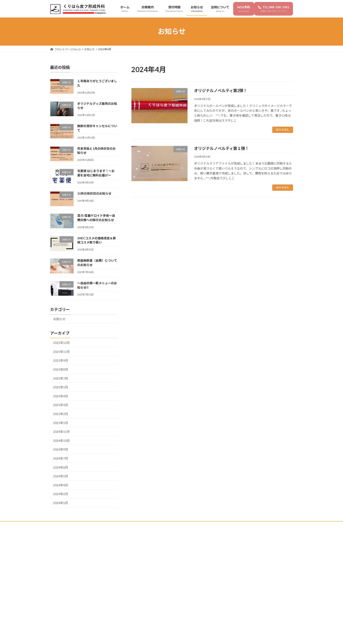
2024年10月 (61, 440)
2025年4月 (60, 396)
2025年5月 (60, 387)
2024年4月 (60, 485)
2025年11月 (61, 352)
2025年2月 (60, 414)
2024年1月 (60, 503)
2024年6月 (60, 467)
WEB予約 (157, 525)
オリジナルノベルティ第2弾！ (220, 90)
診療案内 (76, 525)
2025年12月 (61, 343)
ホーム (58, 525)
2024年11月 (61, 431)
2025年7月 (60, 378)
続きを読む (282, 129)
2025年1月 (60, 423)
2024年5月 (60, 476)
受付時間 (95, 525)
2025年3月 (60, 405)
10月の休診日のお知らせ (94, 193)
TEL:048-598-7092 (185, 525)
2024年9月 (60, 449)
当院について (136, 525)
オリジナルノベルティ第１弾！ (221, 148)
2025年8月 (60, 369)
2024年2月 (60, 494)
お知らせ (59, 319)
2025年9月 (60, 360)
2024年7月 (60, 458)
